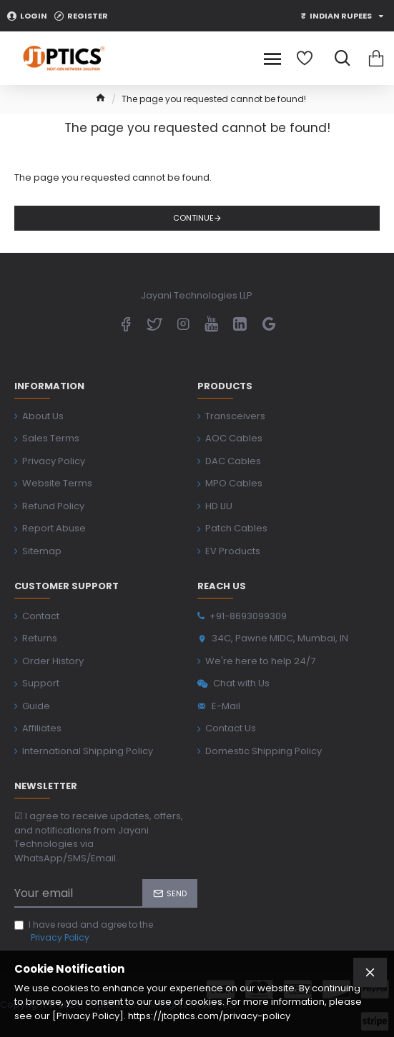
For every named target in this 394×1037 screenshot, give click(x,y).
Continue (193, 218)
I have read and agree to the (83, 931)
